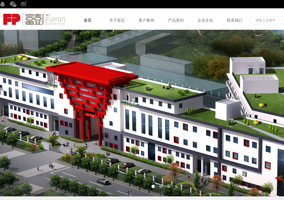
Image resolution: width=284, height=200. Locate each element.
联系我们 (234, 20)
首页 (88, 20)
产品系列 (176, 20)
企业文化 (205, 20)
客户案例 (146, 20)
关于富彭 (117, 20)
